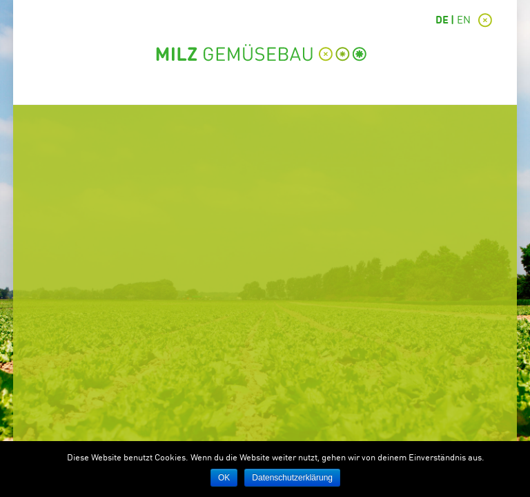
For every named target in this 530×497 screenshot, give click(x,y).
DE (442, 21)
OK (224, 478)
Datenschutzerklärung (292, 478)
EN (464, 21)
